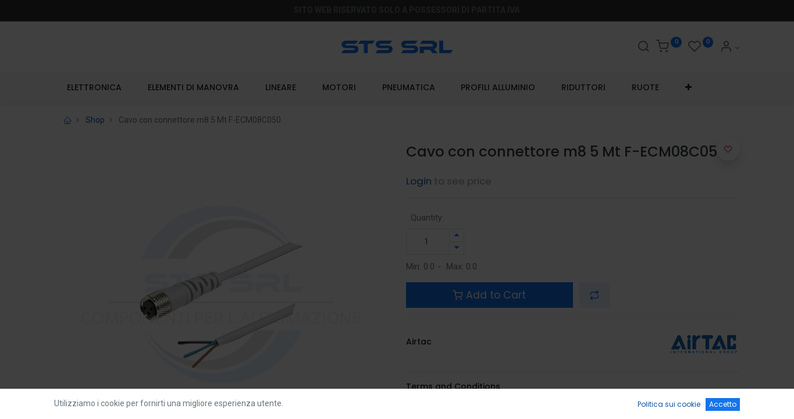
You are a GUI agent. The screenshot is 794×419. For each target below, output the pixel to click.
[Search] (643, 47)
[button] (688, 88)
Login (419, 181)
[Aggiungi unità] (457, 235)
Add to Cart (489, 295)
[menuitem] (94, 88)
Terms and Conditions (453, 386)
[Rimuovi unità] (457, 248)
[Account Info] (730, 47)
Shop (95, 120)
